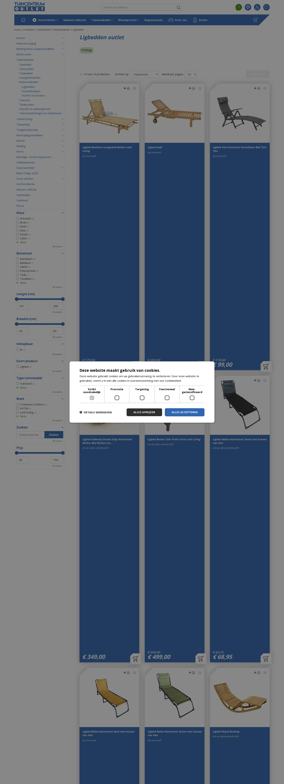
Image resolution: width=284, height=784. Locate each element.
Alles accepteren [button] (185, 412)
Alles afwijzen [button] (144, 412)
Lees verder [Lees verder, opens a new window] (189, 380)
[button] (96, 412)
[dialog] (142, 392)
